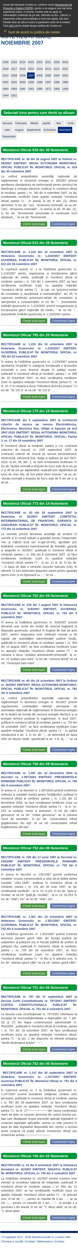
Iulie (7, 129)
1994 (5, 88)
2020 (57, 62)
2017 (14, 68)
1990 (40, 88)
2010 (5, 75)
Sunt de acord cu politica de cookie (31, 31)
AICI (11, 25)
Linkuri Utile (63, 1237)
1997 (48, 82)
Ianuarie (7, 123)
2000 (23, 82)
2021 (48, 62)
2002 (5, 82)
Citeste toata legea (34, 223)
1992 (23, 88)
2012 (57, 68)
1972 (48, 88)
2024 (23, 62)
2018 (5, 68)
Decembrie (9, 136)
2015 (31, 68)
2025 (14, 62)
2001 (14, 82)
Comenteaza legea (63, 223)
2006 (40, 75)
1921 (14, 95)
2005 (48, 75)
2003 (65, 75)
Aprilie (46, 123)
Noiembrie (65, 129)
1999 (31, 82)
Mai (58, 123)
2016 (23, 68)
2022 (40, 62)
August (19, 129)
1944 (5, 95)
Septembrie (34, 129)
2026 (5, 62)
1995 (65, 82)
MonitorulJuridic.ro (43, 1237)
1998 (40, 82)
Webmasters (45, 1241)
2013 (48, 68)
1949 (65, 88)
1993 (14, 88)
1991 (31, 88)
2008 (23, 75)
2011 (65, 68)
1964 (57, 88)
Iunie (71, 123)
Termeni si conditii (12, 1241)
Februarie (21, 123)
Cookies (30, 1241)
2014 (40, 68)
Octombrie (49, 129)
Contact (59, 1241)
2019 (65, 62)
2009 (14, 75)
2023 (31, 62)
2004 (57, 75)
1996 (57, 82)
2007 (31, 75)
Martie (34, 123)
